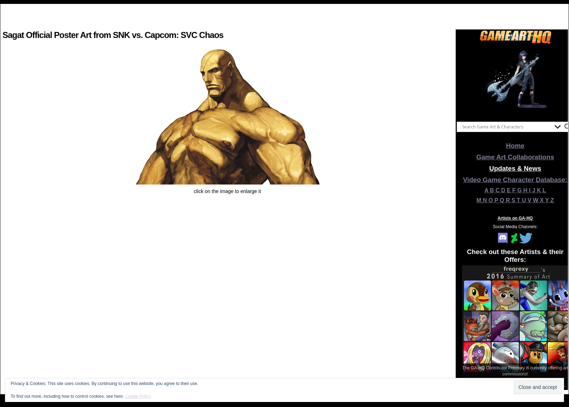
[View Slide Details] (515, 81)
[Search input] (506, 127)
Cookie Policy (138, 396)
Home (515, 145)
